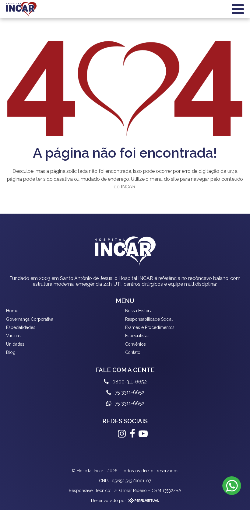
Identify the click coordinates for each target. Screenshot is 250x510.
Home (12, 310)
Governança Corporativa (29, 319)
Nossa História (139, 310)
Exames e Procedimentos (150, 327)
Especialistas (137, 335)
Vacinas (13, 335)
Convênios (135, 344)
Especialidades (20, 327)
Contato (132, 352)
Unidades (15, 344)
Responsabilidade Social (149, 319)
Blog (11, 352)
